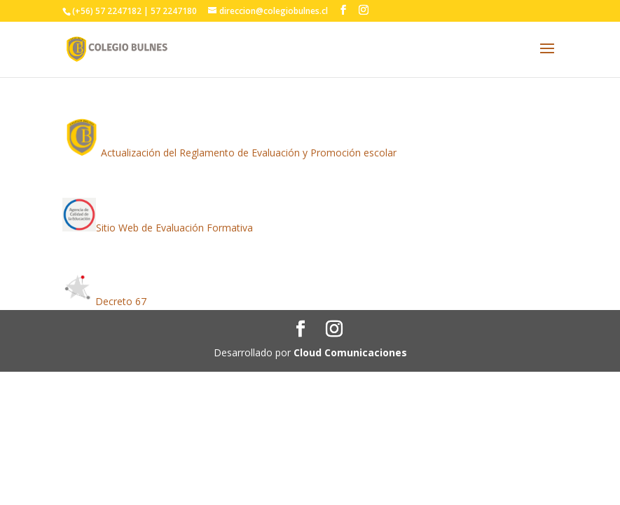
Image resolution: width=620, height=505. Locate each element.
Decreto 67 (120, 301)
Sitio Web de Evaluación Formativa (174, 227)
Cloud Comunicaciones (350, 352)
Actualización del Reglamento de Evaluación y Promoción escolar (249, 152)
